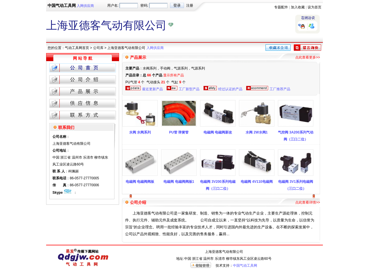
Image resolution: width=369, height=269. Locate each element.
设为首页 (314, 7)
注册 (189, 5)
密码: (144, 5)
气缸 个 (178, 82)
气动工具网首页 (77, 48)
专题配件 (281, 7)
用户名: (112, 5)
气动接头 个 (158, 82)
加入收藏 (298, 7)
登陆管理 (202, 266)
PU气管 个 (134, 82)
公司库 (98, 48)
